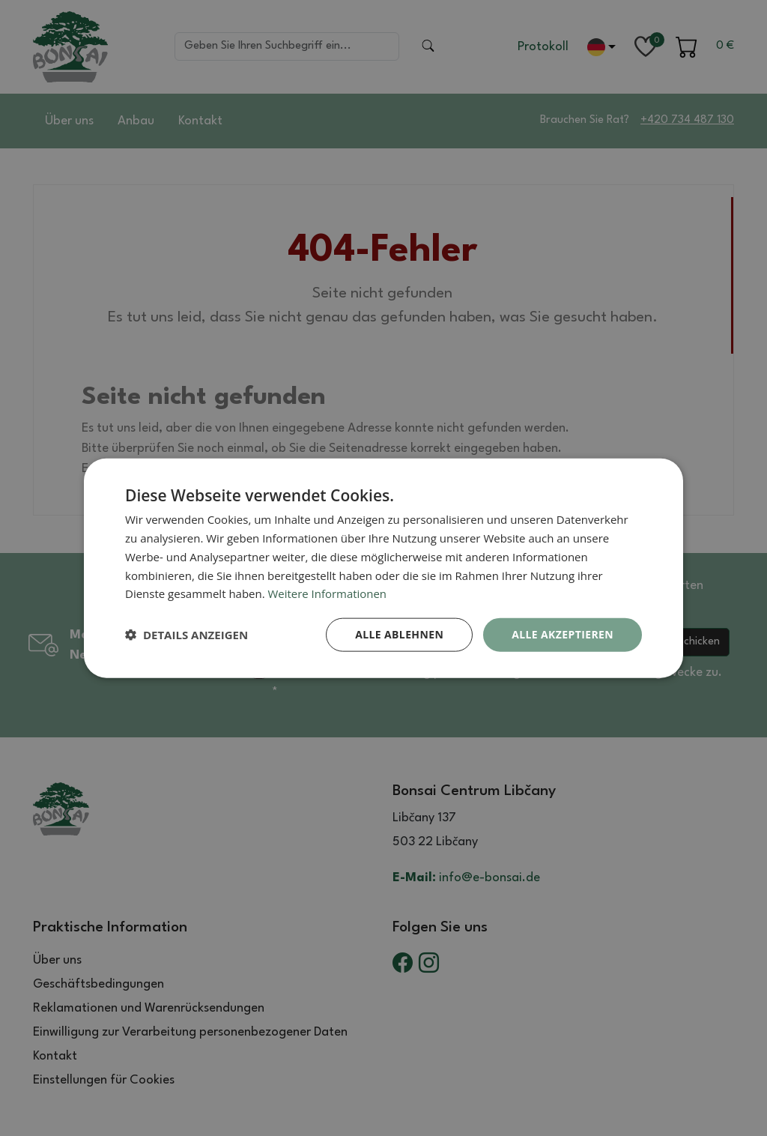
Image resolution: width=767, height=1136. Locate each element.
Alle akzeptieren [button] (562, 634)
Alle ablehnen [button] (399, 634)
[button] (186, 634)
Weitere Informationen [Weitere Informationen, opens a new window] (327, 593)
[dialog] (383, 568)
